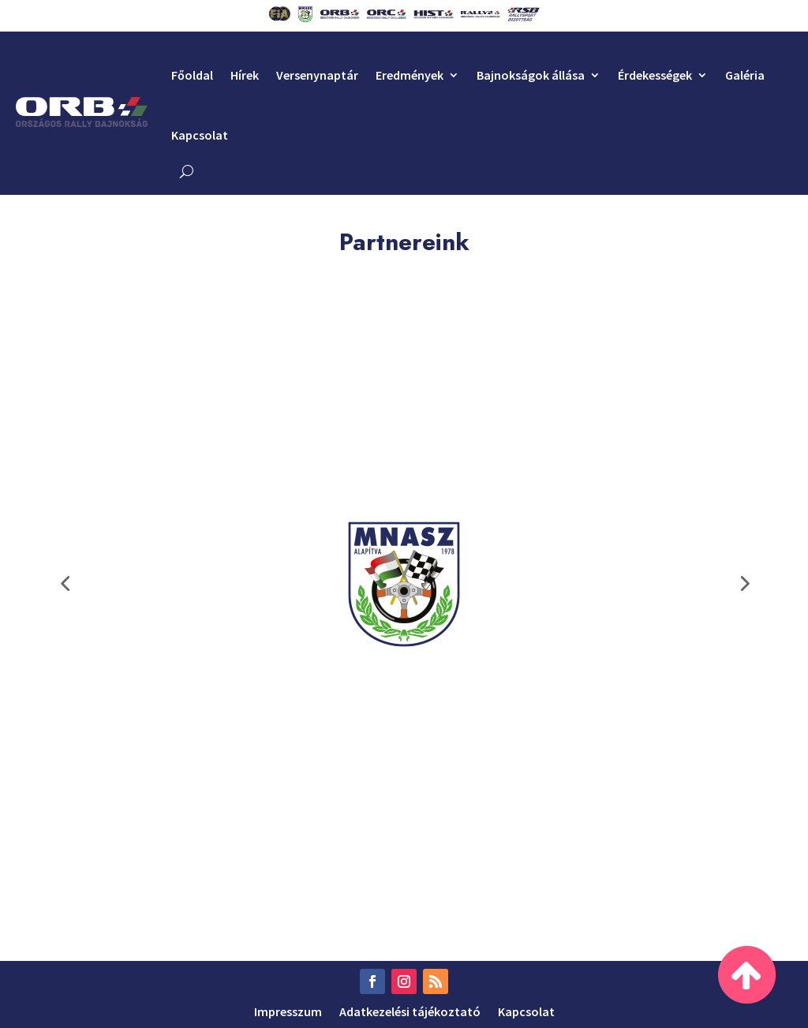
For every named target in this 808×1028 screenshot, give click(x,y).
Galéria (745, 75)
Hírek (244, 75)
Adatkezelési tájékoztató (410, 1010)
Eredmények (409, 75)
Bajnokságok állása (531, 75)
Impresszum (288, 1010)
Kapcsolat (199, 135)
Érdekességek (655, 75)
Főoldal (192, 75)
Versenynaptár (317, 75)
